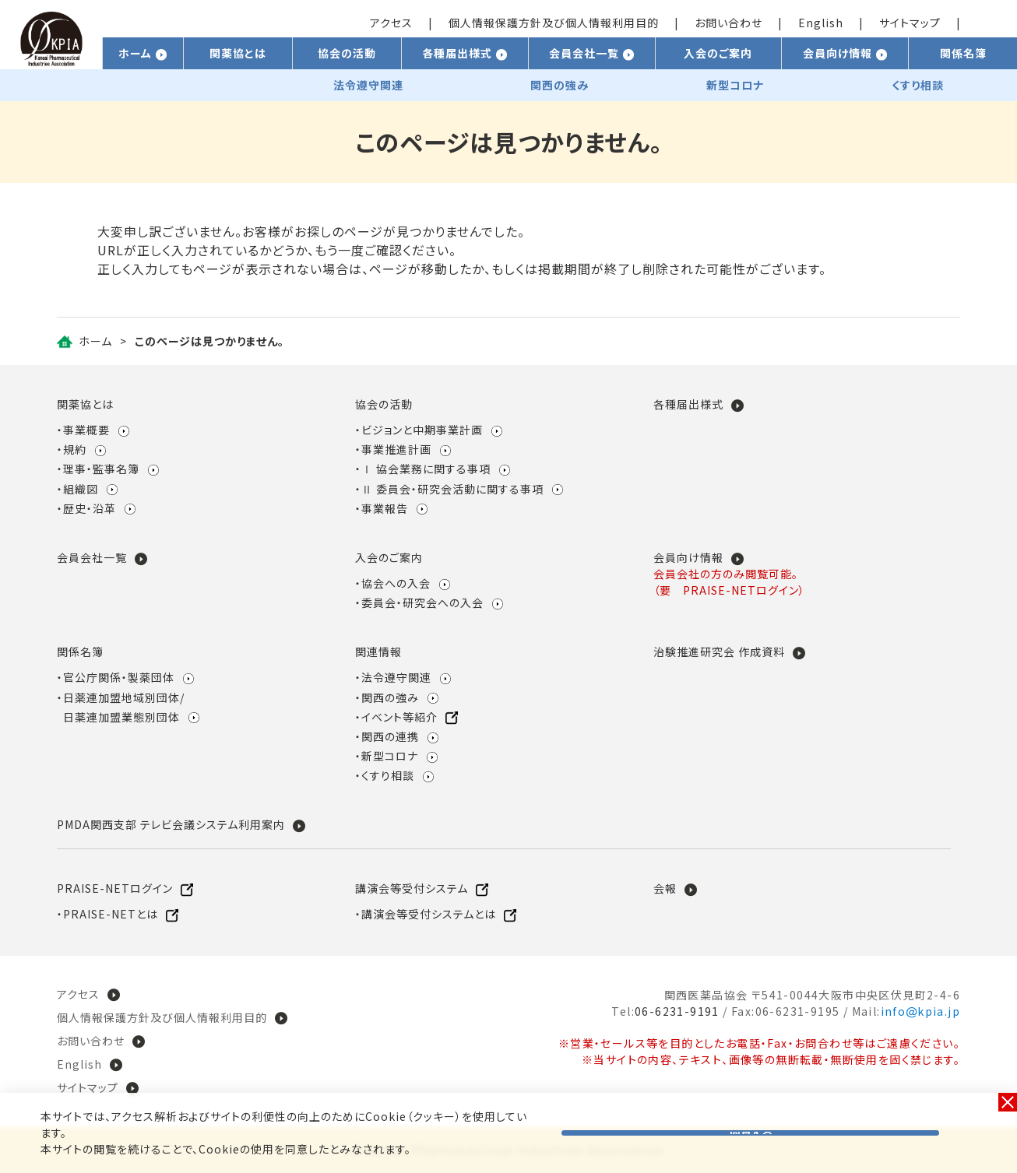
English (820, 22)
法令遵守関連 (396, 677)
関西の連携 (390, 736)
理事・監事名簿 (101, 468)
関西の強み (390, 697)
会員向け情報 (688, 557)
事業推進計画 (396, 449)
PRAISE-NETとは (110, 914)
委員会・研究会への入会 (422, 602)
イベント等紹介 (399, 717)
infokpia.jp (920, 1011)
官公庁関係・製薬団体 (118, 677)
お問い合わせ (728, 22)
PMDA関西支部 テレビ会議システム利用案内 (171, 824)
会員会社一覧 (92, 557)
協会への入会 (396, 583)
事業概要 (86, 429)
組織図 (80, 489)
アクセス (391, 22)
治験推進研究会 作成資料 (719, 651)
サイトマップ (910, 22)
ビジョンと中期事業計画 (422, 429)
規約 (74, 449)
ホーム (95, 341)
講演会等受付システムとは (428, 914)
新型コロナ (389, 756)
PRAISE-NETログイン (115, 888)
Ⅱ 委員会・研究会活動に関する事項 (452, 489)
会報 (665, 888)
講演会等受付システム (411, 888)
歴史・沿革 (89, 508)
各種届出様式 (688, 404)
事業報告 (384, 508)
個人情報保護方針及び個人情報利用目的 (554, 22)
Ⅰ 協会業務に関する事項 (426, 468)
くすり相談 (387, 775)
